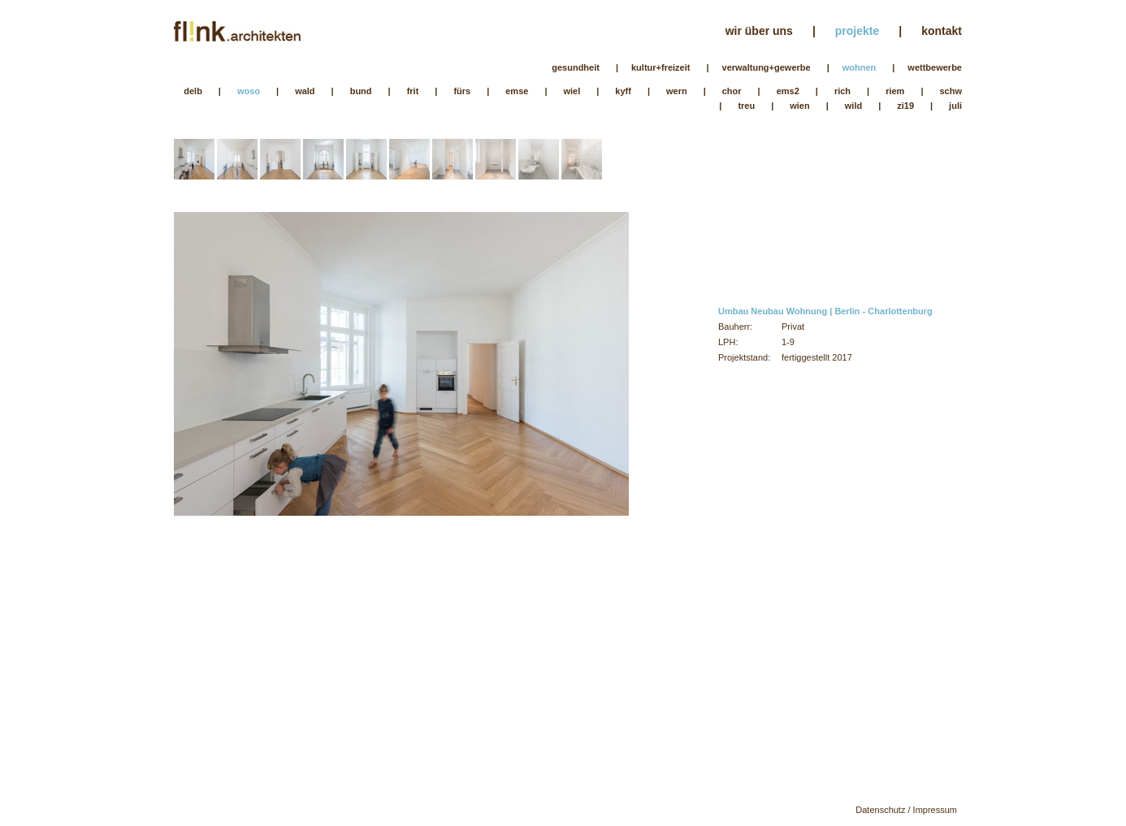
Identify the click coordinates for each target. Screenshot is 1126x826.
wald (304, 91)
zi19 (905, 105)
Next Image (515, 439)
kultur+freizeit (660, 67)
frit (413, 91)
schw (950, 91)
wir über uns (759, 30)
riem (895, 91)
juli (955, 105)
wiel (571, 91)
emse (516, 91)
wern (676, 91)
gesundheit (576, 67)
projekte (857, 30)
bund (361, 91)
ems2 (788, 91)
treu (746, 105)
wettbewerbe (934, 67)
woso (248, 91)
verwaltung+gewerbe (766, 67)
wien (799, 105)
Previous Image (287, 439)
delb (193, 91)
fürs (461, 91)
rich (842, 91)
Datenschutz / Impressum (906, 810)
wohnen (859, 67)
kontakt (941, 30)
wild (853, 105)
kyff (623, 91)
